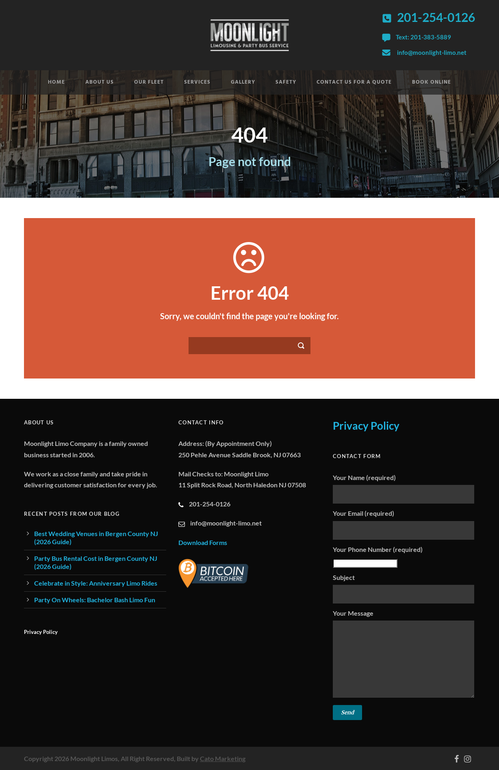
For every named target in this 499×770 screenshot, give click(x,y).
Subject (404, 588)
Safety (286, 82)
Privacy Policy (41, 632)
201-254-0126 (436, 17)
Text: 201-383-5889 (423, 37)
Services (197, 82)
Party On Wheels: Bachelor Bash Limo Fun (94, 599)
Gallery (243, 82)
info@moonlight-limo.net (431, 52)
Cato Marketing (222, 758)
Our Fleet (149, 82)
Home (56, 82)
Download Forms (202, 542)
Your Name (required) (404, 489)
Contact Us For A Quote (354, 82)
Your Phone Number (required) (404, 556)
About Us (99, 82)
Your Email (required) (404, 524)
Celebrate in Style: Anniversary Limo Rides (95, 583)
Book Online (431, 82)
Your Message (404, 655)
